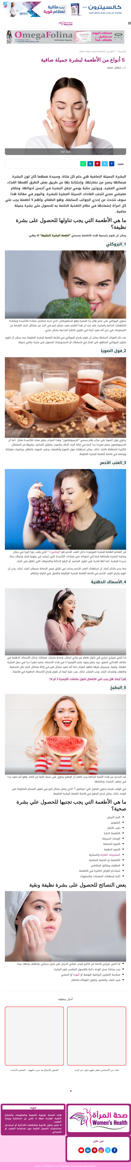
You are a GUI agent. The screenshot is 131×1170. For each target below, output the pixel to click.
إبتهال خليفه (114, 67)
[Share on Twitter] (105, 163)
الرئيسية (122, 51)
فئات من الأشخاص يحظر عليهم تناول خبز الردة (97, 1070)
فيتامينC (54, 551)
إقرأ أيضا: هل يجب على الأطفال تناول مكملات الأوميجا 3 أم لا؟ (87, 679)
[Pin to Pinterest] (97, 163)
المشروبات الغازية (110, 854)
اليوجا (76, 974)
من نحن (98, 1140)
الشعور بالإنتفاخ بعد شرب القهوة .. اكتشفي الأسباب (34, 1070)
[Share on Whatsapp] (83, 163)
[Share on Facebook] (111, 163)
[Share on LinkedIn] (90, 163)
